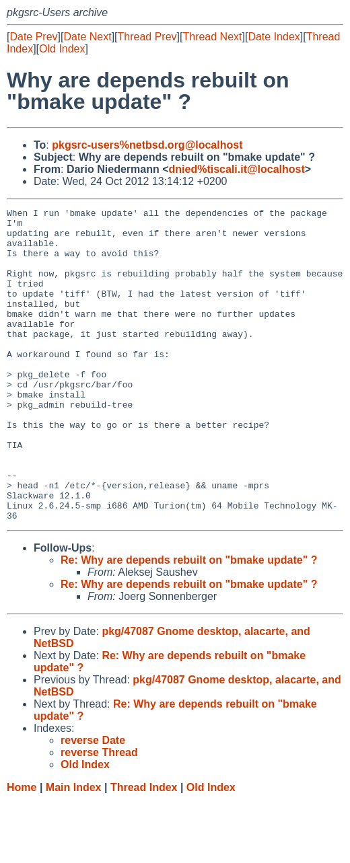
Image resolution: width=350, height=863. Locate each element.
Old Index (62, 48)
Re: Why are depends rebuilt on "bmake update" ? (189, 622)
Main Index (74, 850)
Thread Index (144, 850)
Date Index (274, 36)
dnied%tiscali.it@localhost (237, 169)
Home (21, 850)
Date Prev (33, 36)
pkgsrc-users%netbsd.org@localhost (147, 145)
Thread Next (212, 36)
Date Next (87, 36)
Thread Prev (147, 36)
